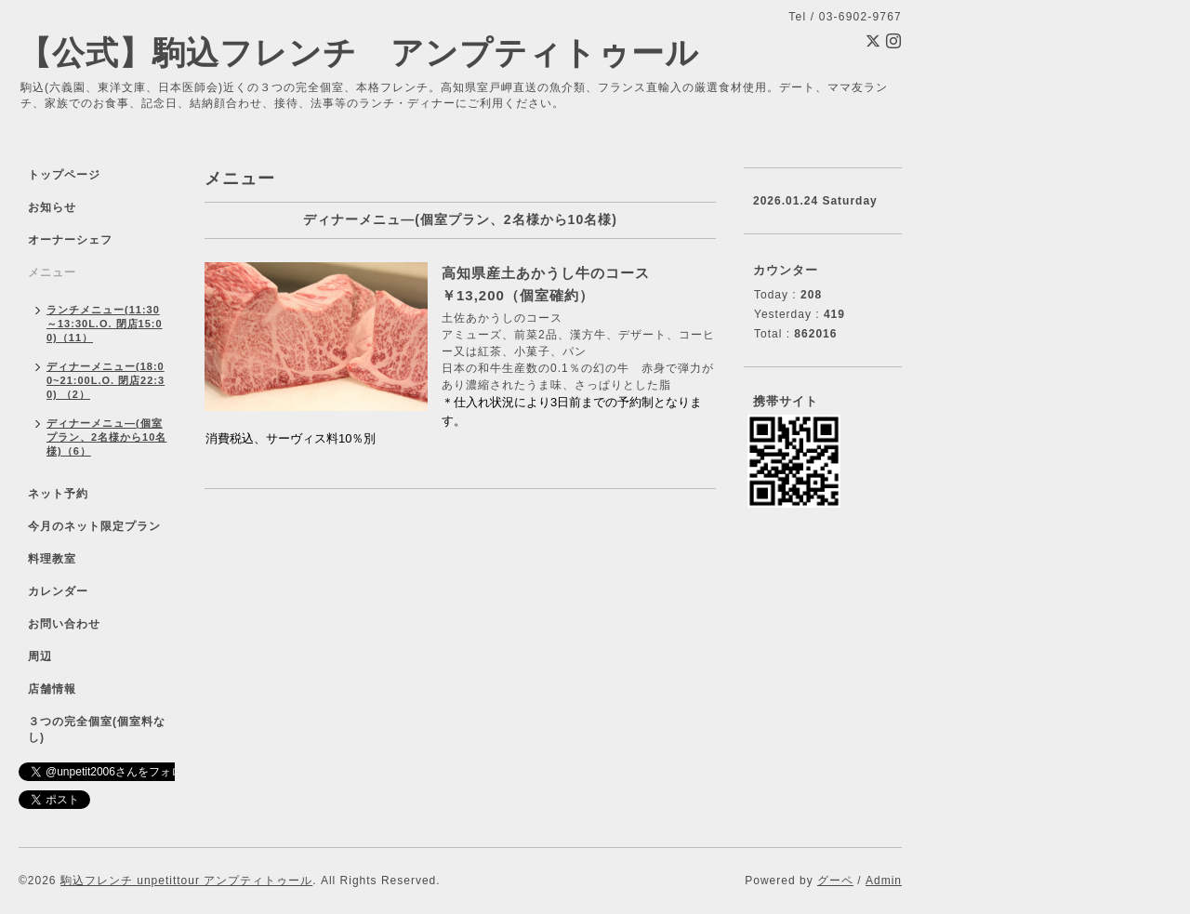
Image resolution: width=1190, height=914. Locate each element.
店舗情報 (52, 688)
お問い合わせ (64, 623)
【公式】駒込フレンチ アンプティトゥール (359, 52)
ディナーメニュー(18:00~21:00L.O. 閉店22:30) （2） (105, 380)
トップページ (64, 174)
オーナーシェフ (70, 239)
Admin (884, 880)
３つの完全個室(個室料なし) (96, 729)
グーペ (835, 880)
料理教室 (52, 558)
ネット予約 (58, 493)
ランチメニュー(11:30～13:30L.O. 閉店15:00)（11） (104, 323)
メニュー (52, 272)
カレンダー (58, 591)
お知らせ (52, 207)
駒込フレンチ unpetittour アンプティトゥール (186, 880)
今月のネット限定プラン (94, 526)
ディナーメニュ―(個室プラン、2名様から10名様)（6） (106, 437)
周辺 (40, 656)
